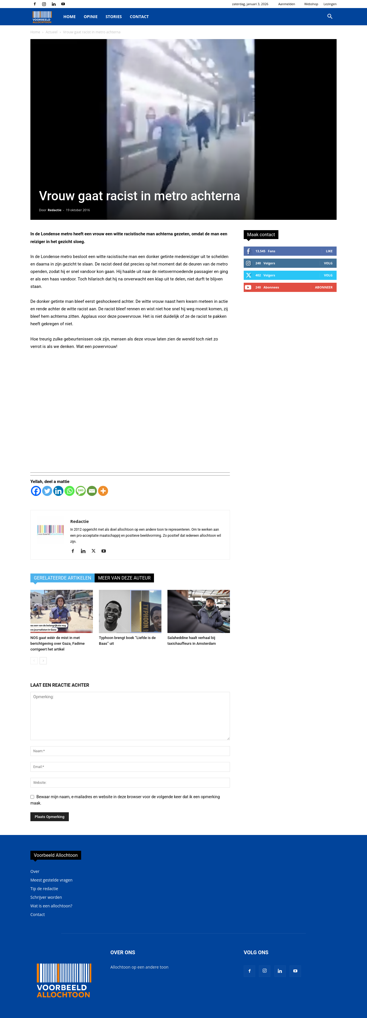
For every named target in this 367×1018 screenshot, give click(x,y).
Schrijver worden (46, 897)
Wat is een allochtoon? (51, 906)
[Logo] (44, 17)
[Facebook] (36, 491)
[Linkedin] (58, 491)
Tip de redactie (44, 888)
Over (34, 871)
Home (69, 16)
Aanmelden (286, 4)
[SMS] (81, 491)
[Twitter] (47, 491)
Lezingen (330, 4)
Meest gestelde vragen (51, 880)
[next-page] (43, 660)
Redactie (55, 210)
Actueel (51, 32)
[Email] (92, 491)
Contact (139, 16)
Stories (114, 16)
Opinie (90, 16)
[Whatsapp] (70, 491)
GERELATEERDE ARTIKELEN (62, 578)
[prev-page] (34, 660)
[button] (330, 17)
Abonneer (324, 287)
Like (329, 251)
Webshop (311, 4)
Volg (328, 263)
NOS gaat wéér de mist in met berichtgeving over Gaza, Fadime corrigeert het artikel (57, 643)
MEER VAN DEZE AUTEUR (124, 578)
